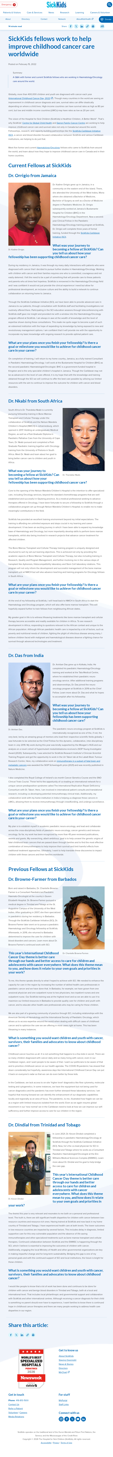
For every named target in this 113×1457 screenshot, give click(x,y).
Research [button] (64, 12)
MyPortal (63, 1400)
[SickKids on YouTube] (78, 1419)
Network (62, 19)
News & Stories (66, 1364)
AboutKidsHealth (83, 19)
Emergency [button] (9, 4)
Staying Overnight (67, 1360)
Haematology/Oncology (48, 147)
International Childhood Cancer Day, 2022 (29, 98)
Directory (26, 19)
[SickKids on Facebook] (66, 1419)
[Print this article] (93, 26)
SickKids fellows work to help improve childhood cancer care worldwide (51, 46)
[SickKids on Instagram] (61, 1419)
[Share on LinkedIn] (81, 26)
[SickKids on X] (72, 1419)
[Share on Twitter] (76, 26)
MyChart (63, 1372)
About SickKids (66, 1356)
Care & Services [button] (34, 12)
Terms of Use (66, 1443)
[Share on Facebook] (70, 26)
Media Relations (16, 1416)
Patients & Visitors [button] (12, 12)
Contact (44, 19)
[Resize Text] (102, 26)
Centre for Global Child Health (37, 123)
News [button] (51, 12)
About (8, 19)
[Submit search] (109, 4)
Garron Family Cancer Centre (71, 123)
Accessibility (46, 1443)
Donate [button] (106, 19)
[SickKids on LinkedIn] (83, 1419)
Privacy (56, 1443)
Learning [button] (79, 12)
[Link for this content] (87, 26)
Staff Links (64, 1404)
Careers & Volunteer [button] (100, 12)
